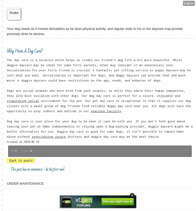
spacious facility (106, 111)
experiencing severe (49, 136)
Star (27, 151)
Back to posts (21, 160)
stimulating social (23, 100)
